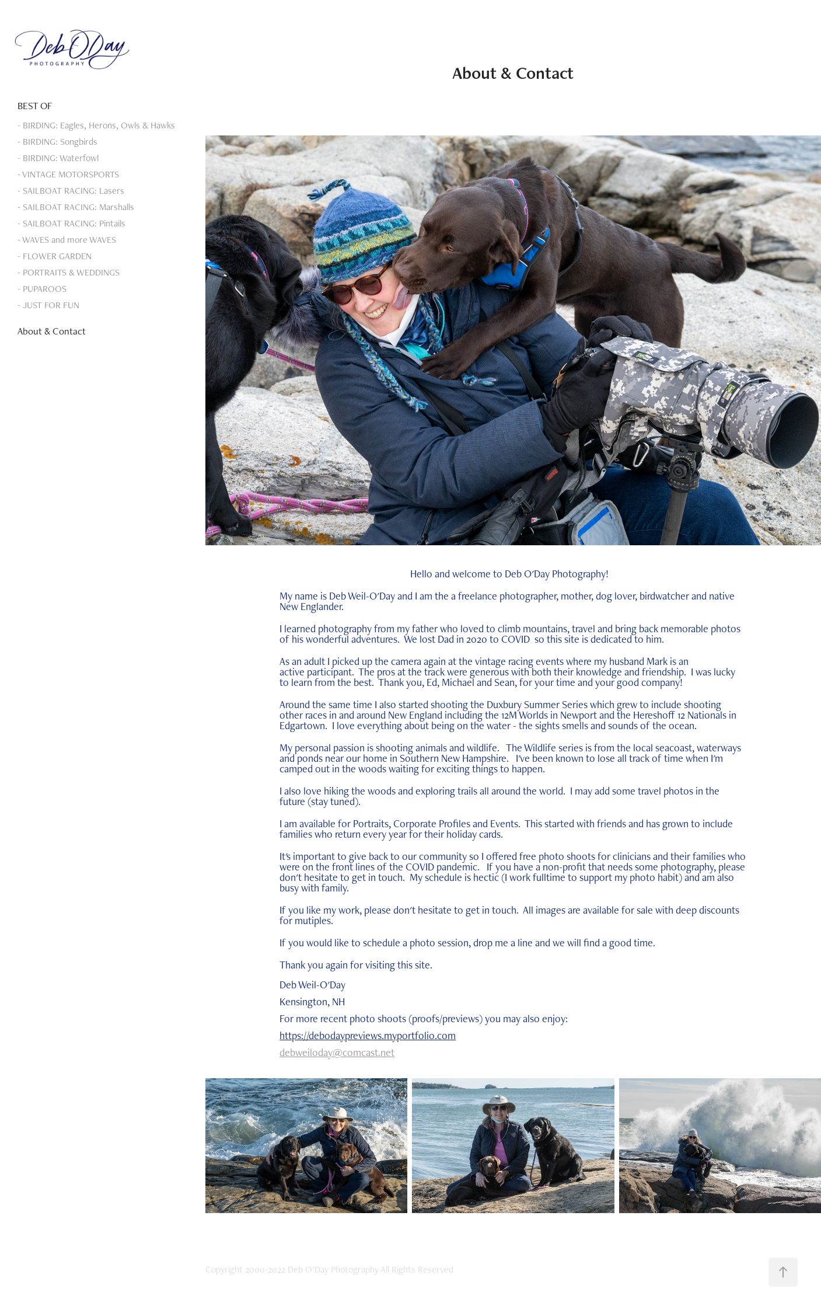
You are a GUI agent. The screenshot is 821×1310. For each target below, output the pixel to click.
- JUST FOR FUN (48, 305)
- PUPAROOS (42, 289)
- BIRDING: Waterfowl (58, 158)
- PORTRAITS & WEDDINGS (69, 272)
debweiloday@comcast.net (337, 1052)
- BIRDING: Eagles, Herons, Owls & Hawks (96, 125)
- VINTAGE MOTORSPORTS (68, 174)
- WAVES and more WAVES (67, 240)
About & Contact (52, 331)
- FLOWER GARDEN (55, 256)
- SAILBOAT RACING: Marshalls (76, 207)
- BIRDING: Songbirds (57, 141)
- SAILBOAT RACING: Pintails (71, 223)
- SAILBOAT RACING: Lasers (71, 190)
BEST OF (35, 105)
